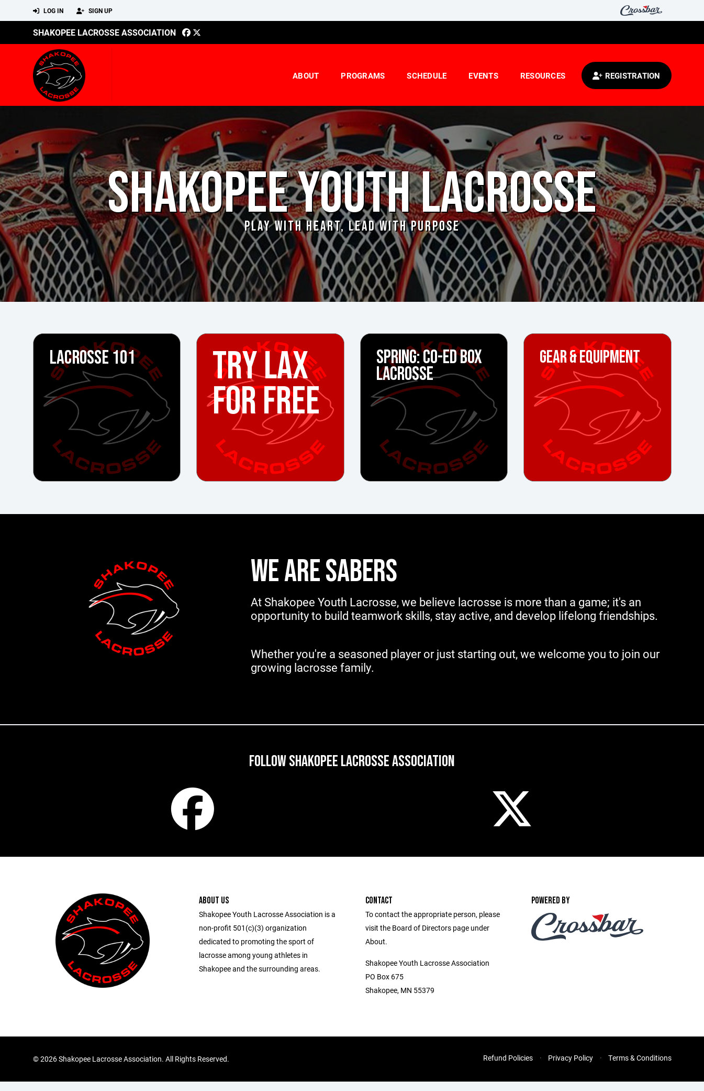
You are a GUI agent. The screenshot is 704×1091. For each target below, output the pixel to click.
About (306, 75)
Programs (363, 75)
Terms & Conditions (640, 1067)
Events (483, 75)
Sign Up (94, 11)
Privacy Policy (570, 1067)
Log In (48, 11)
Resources (542, 75)
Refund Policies (508, 1067)
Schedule (426, 75)
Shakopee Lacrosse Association (104, 32)
